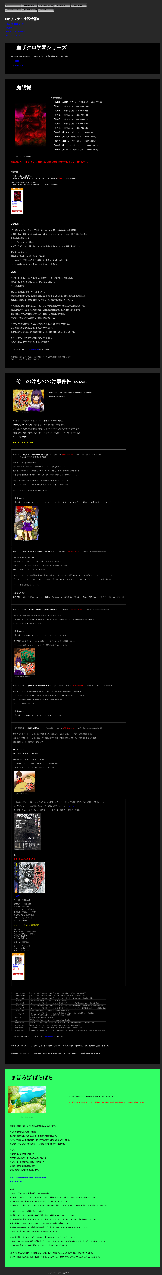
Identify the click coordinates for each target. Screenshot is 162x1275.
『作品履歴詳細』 (34, 349)
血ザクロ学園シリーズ (41, 47)
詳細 (17, 61)
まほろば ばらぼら (32, 1077)
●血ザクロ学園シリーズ (15, 24)
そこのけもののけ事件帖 (43, 381)
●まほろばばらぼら (13, 35)
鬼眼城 (23, 87)
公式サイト (19, 65)
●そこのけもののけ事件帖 (15, 31)
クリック (71, 806)
